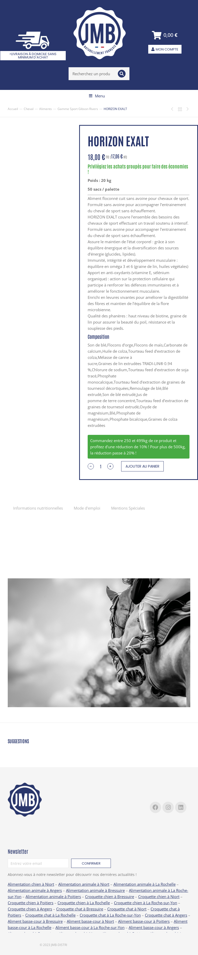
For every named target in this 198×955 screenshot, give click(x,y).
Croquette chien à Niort (158, 896)
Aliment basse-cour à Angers (154, 927)
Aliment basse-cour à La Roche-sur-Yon (90, 927)
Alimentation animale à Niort (83, 884)
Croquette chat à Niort (126, 908)
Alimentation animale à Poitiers (53, 896)
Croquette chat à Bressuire (79, 908)
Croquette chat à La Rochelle (50, 915)
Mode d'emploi (87, 508)
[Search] (122, 74)
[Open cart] (164, 35)
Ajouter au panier (142, 466)
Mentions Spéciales (128, 508)
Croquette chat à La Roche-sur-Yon (110, 915)
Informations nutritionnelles (38, 508)
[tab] (38, 508)
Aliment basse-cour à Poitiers (144, 921)
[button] (97, 96)
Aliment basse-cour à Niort (90, 921)
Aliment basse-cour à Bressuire (35, 921)
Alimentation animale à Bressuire (95, 890)
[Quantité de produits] (100, 466)
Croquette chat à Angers (166, 915)
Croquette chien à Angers (30, 908)
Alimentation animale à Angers (35, 890)
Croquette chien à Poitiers (30, 902)
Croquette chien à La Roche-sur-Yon (145, 902)
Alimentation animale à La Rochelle (144, 884)
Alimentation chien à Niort (31, 884)
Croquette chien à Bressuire (109, 896)
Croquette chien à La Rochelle (83, 902)
